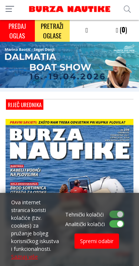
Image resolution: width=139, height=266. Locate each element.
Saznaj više (24, 256)
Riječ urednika (25, 104)
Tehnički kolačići (84, 214)
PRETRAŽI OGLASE (52, 30)
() (122, 29)
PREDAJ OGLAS (17, 30)
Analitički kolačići (85, 224)
